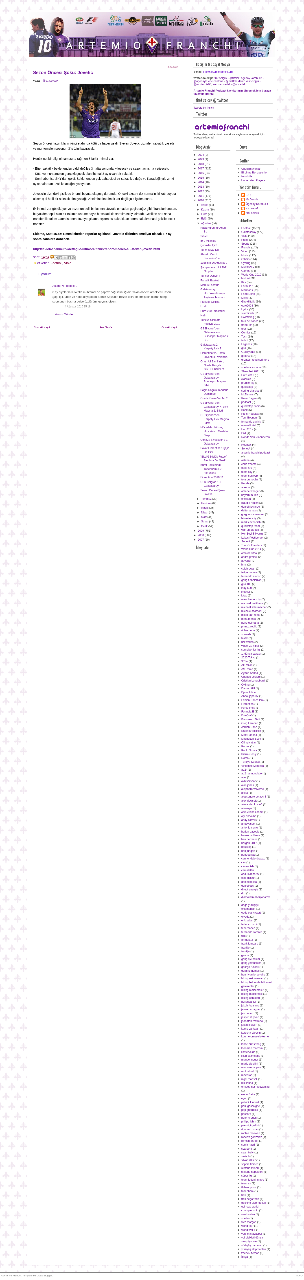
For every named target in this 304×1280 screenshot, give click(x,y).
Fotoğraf (246, 715)
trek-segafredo (250, 1199)
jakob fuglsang (250, 1005)
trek (243, 1195)
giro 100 (246, 584)
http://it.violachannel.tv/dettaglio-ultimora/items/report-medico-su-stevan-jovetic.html (96, 249)
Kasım (205, 209)
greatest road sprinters (255, 359)
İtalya (244, 1256)
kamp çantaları (250, 1028)
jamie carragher (251, 1009)
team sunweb (249, 475)
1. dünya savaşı (251, 653)
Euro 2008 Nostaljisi (212, 311)
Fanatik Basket (209, 280)
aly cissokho (248, 816)
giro (243, 348)
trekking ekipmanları (253, 1202)
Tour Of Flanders (251, 545)
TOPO (299, 1275)
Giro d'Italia (248, 301)
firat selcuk (50, 80)
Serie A (245, 448)
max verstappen (251, 1067)
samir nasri (248, 1144)
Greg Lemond (249, 723)
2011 (201, 195)
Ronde (245, 483)
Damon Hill (248, 688)
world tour (247, 1225)
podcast (246, 402)
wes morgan (248, 1222)
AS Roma (247, 669)
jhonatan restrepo (252, 1021)
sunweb (246, 634)
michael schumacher (254, 607)
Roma (245, 758)
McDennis (252, 199)
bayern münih (249, 495)
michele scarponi (251, 611)
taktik (244, 638)
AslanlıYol (58, 285)
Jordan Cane (249, 727)
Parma (245, 746)
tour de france (249, 321)
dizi (243, 893)
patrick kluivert (250, 1102)
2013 (201, 186)
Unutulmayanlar (251, 168)
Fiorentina (247, 704)
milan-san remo (250, 614)
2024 (201, 154)
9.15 (248, 195)
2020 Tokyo (248, 657)
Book (244, 410)
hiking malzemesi (251, 993)
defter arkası (249, 510)
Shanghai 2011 (250, 371)
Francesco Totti (250, 719)
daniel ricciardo (250, 506)
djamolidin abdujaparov (255, 897)
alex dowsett (249, 800)
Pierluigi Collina (209, 301)
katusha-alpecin (251, 1032)
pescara (246, 1114)
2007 (201, 539)
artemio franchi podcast (255, 452)
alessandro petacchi (253, 796)
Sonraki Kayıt (42, 327)
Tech (244, 336)
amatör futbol (249, 553)
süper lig (246, 1175)
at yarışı (246, 560)
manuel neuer (249, 1059)
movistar (246, 1075)
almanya (246, 808)
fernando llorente (251, 932)
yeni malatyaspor (251, 1233)
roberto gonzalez (251, 1137)
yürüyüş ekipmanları (253, 1249)
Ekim (204, 214)
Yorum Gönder (64, 314)
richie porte (248, 630)
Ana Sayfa (105, 327)
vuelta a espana (251, 367)
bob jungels (248, 851)
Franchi (246, 247)
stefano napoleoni (252, 1171)
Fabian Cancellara (252, 700)
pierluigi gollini (250, 1125)
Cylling (245, 684)
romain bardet (249, 1140)
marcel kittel (248, 425)
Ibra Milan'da (208, 240)
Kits (243, 282)
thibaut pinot (248, 1187)
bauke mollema (250, 835)
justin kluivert (249, 1024)
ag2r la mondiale (251, 773)
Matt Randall (249, 734)
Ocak (204, 526)
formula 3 (247, 939)
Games (245, 270)
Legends (246, 344)
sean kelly (247, 1152)
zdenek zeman (250, 1253)
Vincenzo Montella (252, 765)
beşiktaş (246, 846)
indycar (245, 591)
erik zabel (247, 920)
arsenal (245, 487)
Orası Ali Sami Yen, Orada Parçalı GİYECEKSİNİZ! (212, 365)
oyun (244, 1098)
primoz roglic (249, 626)
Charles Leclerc (251, 676)
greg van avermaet (253, 514)
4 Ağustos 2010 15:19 (78, 306)
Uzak (203, 306)
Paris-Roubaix (250, 413)
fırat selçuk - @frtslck (226, 78)
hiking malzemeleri (252, 990)
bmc (244, 564)
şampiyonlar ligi (250, 649)
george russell (250, 967)
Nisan (205, 512)
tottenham (247, 1191)
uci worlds (247, 642)
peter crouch (249, 1117)
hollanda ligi (248, 1001)
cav (243, 862)
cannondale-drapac (253, 858)
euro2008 (247, 305)
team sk (246, 1183)
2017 (201, 168)
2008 (201, 535)
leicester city (249, 518)
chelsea (246, 498)
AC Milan (247, 665)
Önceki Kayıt (169, 327)
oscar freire (248, 1094)
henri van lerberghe (253, 974)
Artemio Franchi (12, 1275)
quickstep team (250, 526)
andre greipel (249, 557)
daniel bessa (249, 881)
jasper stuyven (250, 1017)
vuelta (245, 1218)
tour (243, 328)
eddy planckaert (251, 912)
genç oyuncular (250, 959)
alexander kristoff (251, 804)
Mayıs (205, 507)
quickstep (247, 386)
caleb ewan (248, 568)
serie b (245, 1156)
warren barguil (250, 529)
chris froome (249, 464)
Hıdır (203, 315)
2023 (201, 159)
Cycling (245, 263)
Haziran (206, 503)
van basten (248, 1214)
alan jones (247, 785)
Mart (204, 517)
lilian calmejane (250, 1055)
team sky (246, 471)
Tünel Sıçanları (209, 249)
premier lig (247, 382)
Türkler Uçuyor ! (210, 275)
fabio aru (246, 467)
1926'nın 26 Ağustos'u (213, 262)
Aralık (205, 204)
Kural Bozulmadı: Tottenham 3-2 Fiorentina (210, 468)
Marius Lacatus (209, 285)
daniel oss (247, 885)
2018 (201, 164)
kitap (244, 595)
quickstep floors (251, 406)
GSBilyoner (248, 351)
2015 (201, 177)
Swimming (247, 317)
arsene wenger (250, 491)
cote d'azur (248, 877)
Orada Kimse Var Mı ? (213, 398)
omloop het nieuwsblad (255, 1086)
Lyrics (245, 309)
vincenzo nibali (250, 645)
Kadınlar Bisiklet (251, 730)
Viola (67, 263)
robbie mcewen (250, 1133)
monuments (248, 618)
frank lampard (249, 943)
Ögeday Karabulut (257, 204)
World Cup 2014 (251, 549)
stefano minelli (250, 1168)
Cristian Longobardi (253, 680)
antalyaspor (248, 823)
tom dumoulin (249, 479)
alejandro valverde (252, 789)
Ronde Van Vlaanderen (255, 437)
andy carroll (248, 820)
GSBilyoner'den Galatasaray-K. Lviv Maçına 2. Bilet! (214, 406)
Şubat (205, 521)
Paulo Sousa (249, 750)
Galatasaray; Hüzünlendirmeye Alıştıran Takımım (212, 293)
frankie (245, 947)
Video (244, 251)
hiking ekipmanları (252, 978)
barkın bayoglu (250, 831)
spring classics (250, 390)
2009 (201, 530)
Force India (248, 707)
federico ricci (249, 924)
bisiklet (245, 278)
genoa (245, 955)
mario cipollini (249, 1063)
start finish (247, 313)
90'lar (244, 661)
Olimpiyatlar (248, 742)
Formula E (247, 711)
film (243, 936)
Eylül (204, 218)
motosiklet (247, 1071)
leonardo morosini (252, 1048)
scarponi (246, 1148)
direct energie (249, 889)
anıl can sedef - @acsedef (229, 84)
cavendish (247, 866)
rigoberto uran (250, 1129)
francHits (246, 176)
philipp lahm (248, 1121)
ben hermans (249, 839)
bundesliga (248, 854)
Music (245, 255)
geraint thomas (250, 970)
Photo (245, 239)
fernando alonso (251, 576)
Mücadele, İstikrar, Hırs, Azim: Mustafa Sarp (214, 431)
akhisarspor (248, 781)
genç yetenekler (251, 962)
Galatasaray (248, 232)
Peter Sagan (249, 398)
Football (56, 263)
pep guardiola (249, 1109)
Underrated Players (253, 180)
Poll (243, 433)
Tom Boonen (249, 417)
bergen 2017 (249, 843)
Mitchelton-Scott (251, 738)
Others (245, 259)
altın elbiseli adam (252, 812)
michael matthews (252, 603)
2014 (201, 182)
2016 (201, 173)
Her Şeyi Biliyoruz (252, 533)
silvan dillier (248, 1160)
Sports (245, 243)
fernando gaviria (251, 421)
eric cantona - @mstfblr (222, 81)
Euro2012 (247, 429)
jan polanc (247, 1013)
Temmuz (206, 498)
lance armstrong (251, 1044)
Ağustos (206, 223)
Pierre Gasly (249, 754)
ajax (244, 777)
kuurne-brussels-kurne (255, 1036)
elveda (245, 916)
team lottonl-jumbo (252, 1179)
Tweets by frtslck (204, 107)
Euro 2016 (247, 375)
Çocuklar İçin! (208, 245)
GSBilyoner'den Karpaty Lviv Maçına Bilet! (214, 419)
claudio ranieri (250, 502)
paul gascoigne (250, 1106)
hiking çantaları (250, 997)
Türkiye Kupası (250, 761)
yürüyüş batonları (251, 1245)
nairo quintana (250, 622)
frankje (245, 951)
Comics (246, 332)
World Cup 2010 (251, 274)
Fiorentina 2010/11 (211, 477)
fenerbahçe (248, 928)
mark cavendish (251, 522)
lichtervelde (248, 1052)
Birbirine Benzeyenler (254, 172)
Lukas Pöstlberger (252, 537)
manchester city (251, 599)
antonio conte (249, 827)
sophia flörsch (249, 1164)
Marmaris (247, 290)
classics (246, 379)
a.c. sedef (252, 208)
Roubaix (246, 444)
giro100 (246, 355)
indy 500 (246, 588)
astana (245, 460)
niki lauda (247, 1083)
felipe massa (249, 572)
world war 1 (248, 1230)
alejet (244, 792)
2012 (201, 191)
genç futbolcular (251, 580)
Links (244, 297)
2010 (201, 200)
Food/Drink (248, 294)
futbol (244, 340)
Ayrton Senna (249, 673)
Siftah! (204, 236)
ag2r (244, 769)
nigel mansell (249, 1079)
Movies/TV (247, 266)
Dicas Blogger (44, 1275)
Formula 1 (247, 286)
